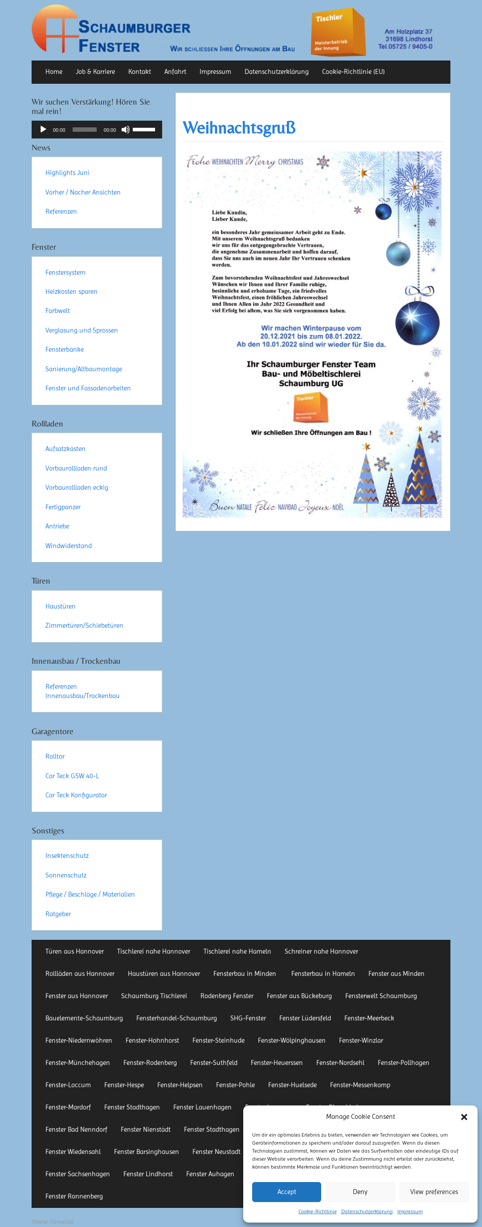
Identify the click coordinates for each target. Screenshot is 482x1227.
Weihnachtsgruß (239, 128)
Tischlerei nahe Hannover (153, 951)
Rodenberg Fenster (226, 996)
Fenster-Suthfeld (213, 1063)
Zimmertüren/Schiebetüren (84, 626)
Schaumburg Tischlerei (154, 996)
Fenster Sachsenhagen (77, 1174)
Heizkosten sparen (71, 292)
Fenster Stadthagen (132, 1107)
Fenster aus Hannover (76, 996)
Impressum (410, 1211)
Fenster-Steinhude (218, 1040)
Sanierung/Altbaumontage (83, 369)
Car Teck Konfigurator (76, 795)
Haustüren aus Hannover (164, 974)
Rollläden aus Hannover (79, 974)
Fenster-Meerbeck (369, 1018)
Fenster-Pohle (235, 1085)
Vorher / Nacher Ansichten (83, 192)
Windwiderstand (68, 546)
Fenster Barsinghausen (146, 1152)
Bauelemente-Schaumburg (84, 1018)
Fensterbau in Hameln (323, 974)
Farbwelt (57, 311)
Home (53, 72)
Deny (360, 1192)
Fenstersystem (65, 272)
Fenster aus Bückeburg (299, 996)
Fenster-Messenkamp (360, 1085)
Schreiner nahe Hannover (321, 951)
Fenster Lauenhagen (202, 1107)
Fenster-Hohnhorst (152, 1040)
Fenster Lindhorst (148, 1174)
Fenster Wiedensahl (73, 1152)
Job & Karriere (95, 72)
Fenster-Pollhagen (403, 1063)
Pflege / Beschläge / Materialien (90, 894)
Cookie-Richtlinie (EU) (353, 72)
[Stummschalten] (125, 129)
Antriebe (57, 526)
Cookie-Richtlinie (317, 1211)
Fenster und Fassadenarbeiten (88, 388)
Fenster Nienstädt (146, 1129)
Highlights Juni (67, 173)
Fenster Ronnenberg (74, 1196)
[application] (97, 129)
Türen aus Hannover (74, 951)
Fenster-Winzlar (361, 1040)
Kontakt (139, 72)
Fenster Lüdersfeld (305, 1018)
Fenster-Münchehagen (77, 1063)
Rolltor (55, 756)
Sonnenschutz (65, 875)
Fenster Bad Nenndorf (76, 1129)
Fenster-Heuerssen (277, 1063)
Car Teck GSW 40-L (72, 776)
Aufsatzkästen (65, 449)
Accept (287, 1192)
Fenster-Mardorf (68, 1107)
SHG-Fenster (248, 1018)
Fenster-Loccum (68, 1085)
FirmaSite (62, 1222)
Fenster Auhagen (210, 1174)
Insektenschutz (67, 856)
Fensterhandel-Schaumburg (176, 1018)
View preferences (434, 1192)
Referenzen (61, 211)
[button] (464, 1117)
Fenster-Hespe (124, 1085)
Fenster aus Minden (396, 974)
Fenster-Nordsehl (340, 1063)
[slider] (85, 129)
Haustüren (60, 606)
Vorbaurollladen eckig (76, 487)
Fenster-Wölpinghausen (292, 1040)
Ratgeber (58, 914)
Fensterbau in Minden (245, 974)
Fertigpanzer (63, 507)
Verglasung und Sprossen (81, 330)
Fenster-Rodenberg (150, 1063)
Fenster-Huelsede (292, 1085)
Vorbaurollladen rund (76, 468)
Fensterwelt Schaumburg (381, 996)
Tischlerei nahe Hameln (237, 951)
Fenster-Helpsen (180, 1085)
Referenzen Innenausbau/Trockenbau (82, 691)
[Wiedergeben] (43, 129)
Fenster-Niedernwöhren (78, 1040)
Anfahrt (175, 72)
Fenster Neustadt (216, 1152)
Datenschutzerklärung (367, 1211)
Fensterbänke (64, 349)
